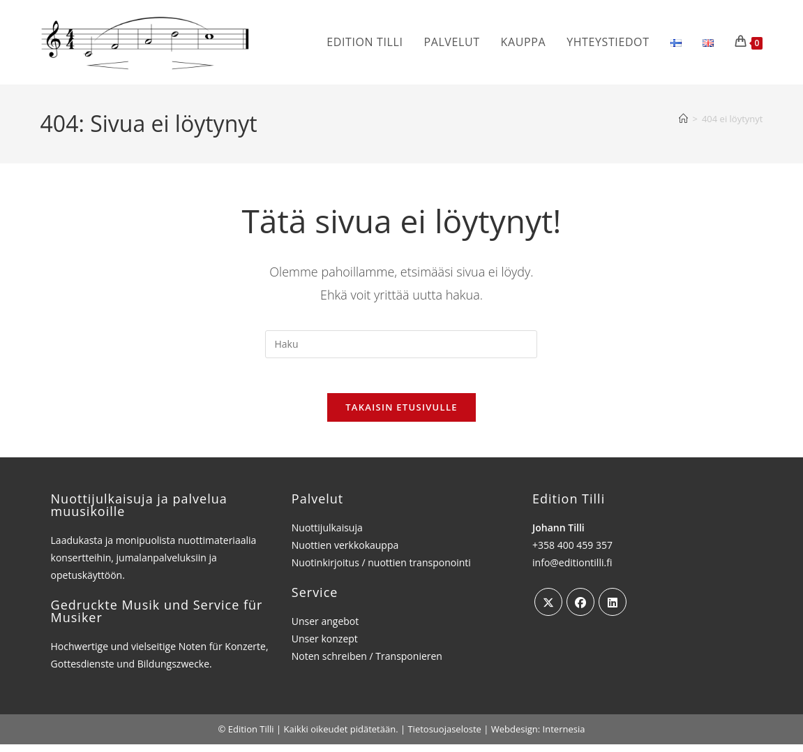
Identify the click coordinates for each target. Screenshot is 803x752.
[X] (548, 610)
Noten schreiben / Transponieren (367, 663)
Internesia (564, 736)
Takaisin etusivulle (401, 414)
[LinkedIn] (612, 610)
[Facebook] (580, 610)
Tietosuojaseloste (444, 736)
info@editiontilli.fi (572, 570)
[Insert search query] (401, 344)
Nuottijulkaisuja (327, 535)
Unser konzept (325, 646)
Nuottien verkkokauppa (345, 552)
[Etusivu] (683, 118)
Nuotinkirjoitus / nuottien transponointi (381, 570)
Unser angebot (325, 628)
